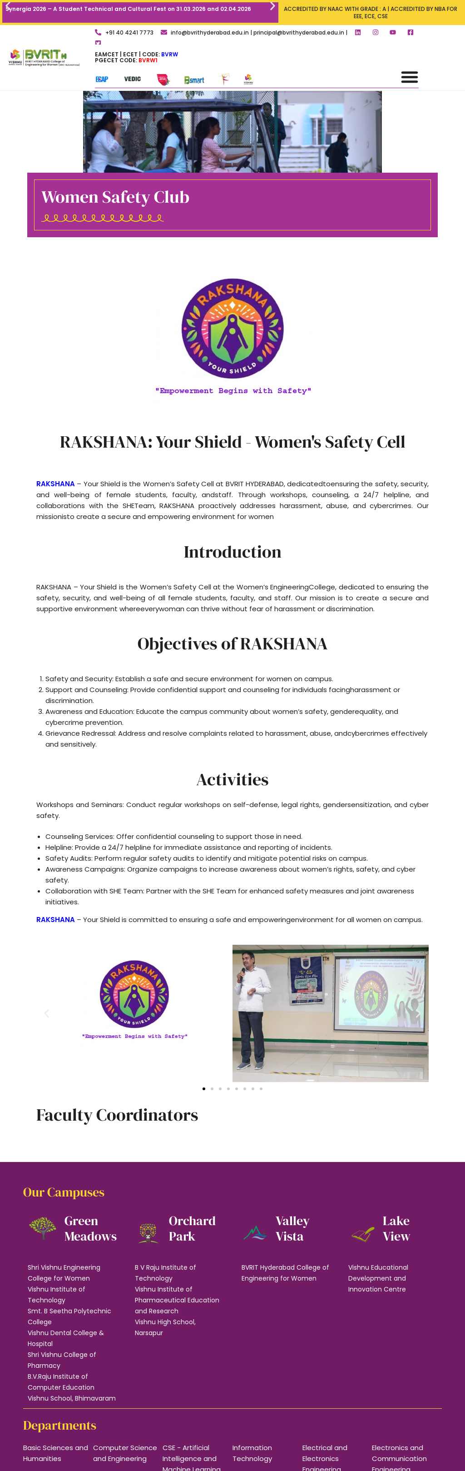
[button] (8, 5)
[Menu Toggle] (410, 77)
